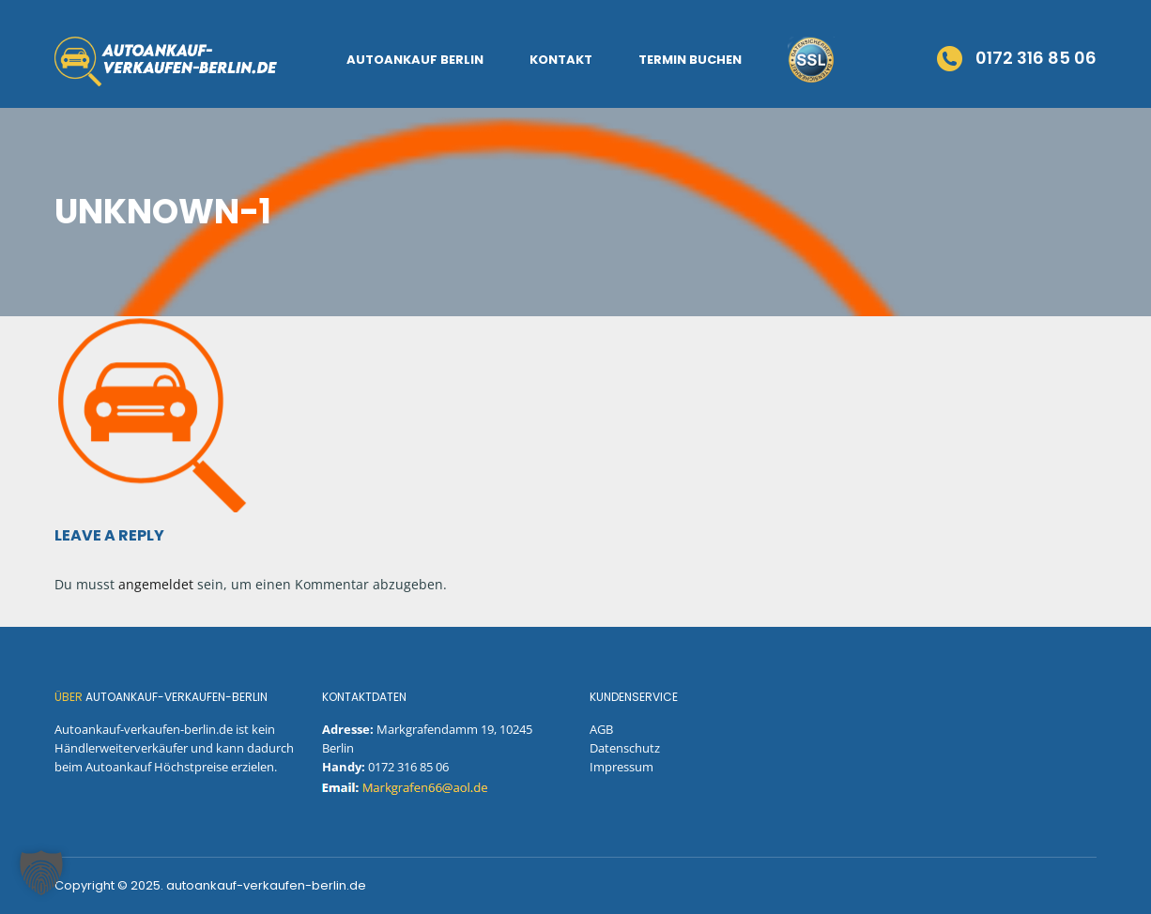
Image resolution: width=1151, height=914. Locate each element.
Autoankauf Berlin (414, 60)
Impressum (621, 766)
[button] (41, 872)
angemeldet (155, 584)
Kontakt (560, 60)
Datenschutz (625, 747)
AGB (601, 729)
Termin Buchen (690, 60)
